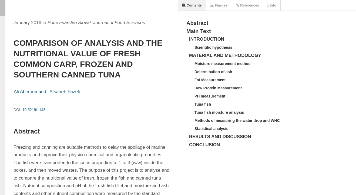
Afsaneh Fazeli (64, 91)
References (247, 5)
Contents (192, 5)
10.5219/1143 (34, 110)
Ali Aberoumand (30, 91)
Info (271, 5)
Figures (219, 5)
